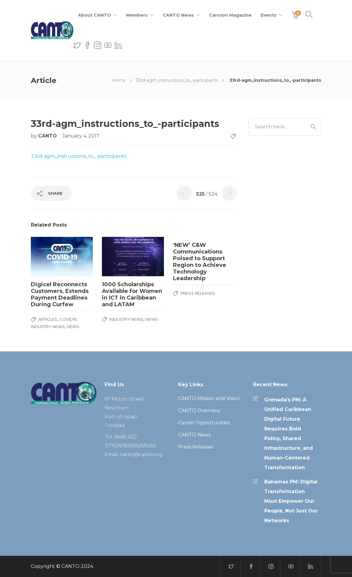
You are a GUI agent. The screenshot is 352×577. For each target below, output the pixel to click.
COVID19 (68, 319)
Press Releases (198, 293)
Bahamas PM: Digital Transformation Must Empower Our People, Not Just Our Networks (291, 501)
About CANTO (94, 15)
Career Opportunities (204, 423)
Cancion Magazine (230, 15)
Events (268, 15)
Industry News (48, 326)
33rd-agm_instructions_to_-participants (177, 80)
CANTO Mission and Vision (209, 398)
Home (119, 80)
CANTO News (178, 15)
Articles (47, 319)
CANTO (48, 136)
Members (137, 15)
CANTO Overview (199, 410)
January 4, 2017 (80, 136)
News (73, 326)
